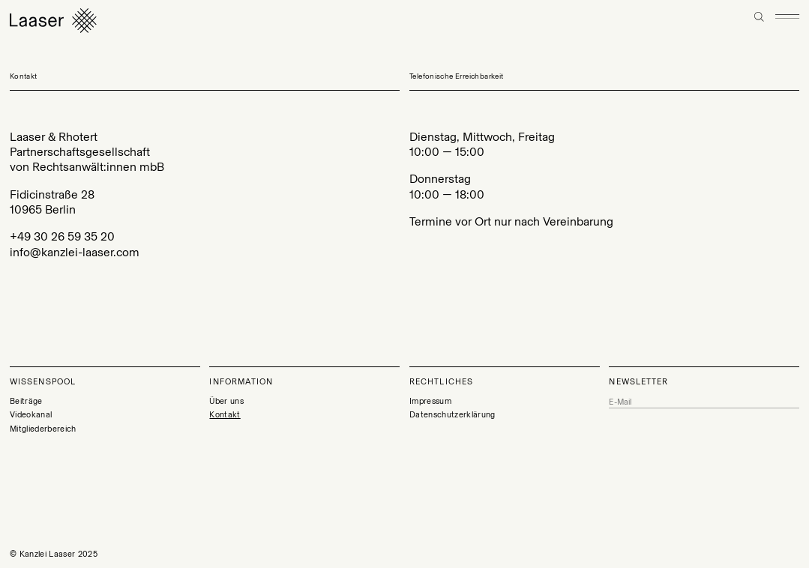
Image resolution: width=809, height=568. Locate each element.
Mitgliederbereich (43, 429)
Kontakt (224, 415)
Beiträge (26, 401)
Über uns (226, 401)
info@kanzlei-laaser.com (74, 252)
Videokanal (31, 415)
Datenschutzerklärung (452, 415)
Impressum (430, 401)
